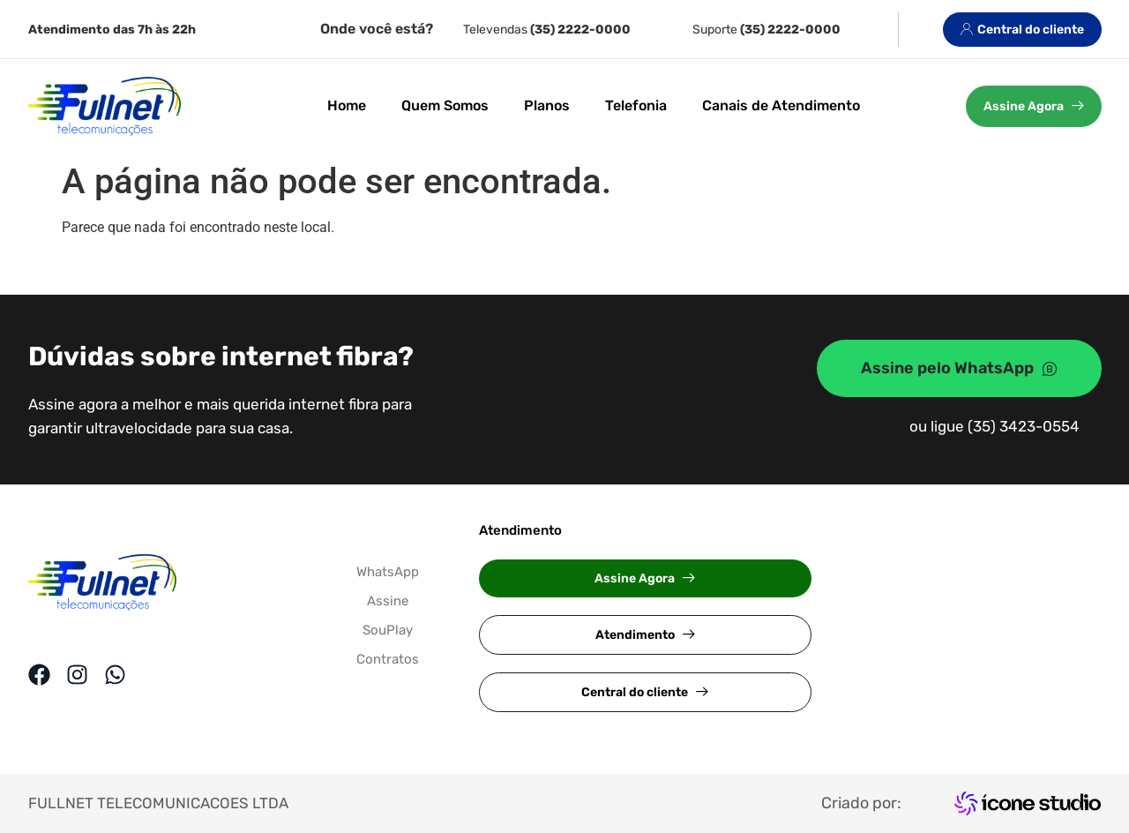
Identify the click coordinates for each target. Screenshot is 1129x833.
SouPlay (388, 630)
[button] (645, 578)
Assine (387, 601)
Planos (547, 105)
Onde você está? (376, 28)
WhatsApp (387, 572)
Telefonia (636, 105)
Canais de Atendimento (781, 105)
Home (346, 105)
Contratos (387, 659)
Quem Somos (445, 105)
